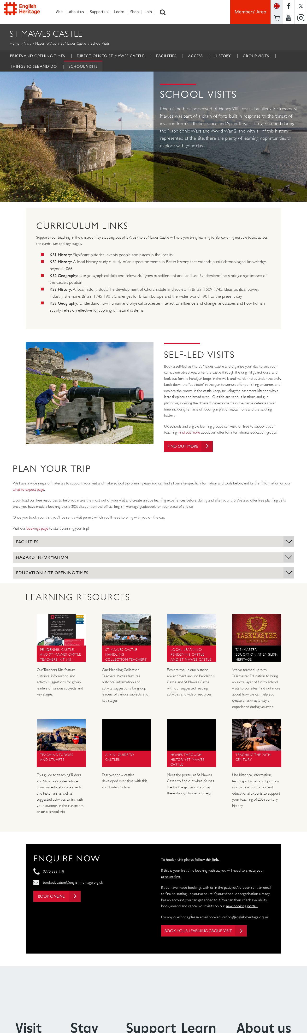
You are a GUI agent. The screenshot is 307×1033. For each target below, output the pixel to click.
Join (149, 12)
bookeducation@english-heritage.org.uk (73, 883)
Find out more (189, 432)
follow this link (206, 860)
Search (164, 12)
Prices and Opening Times (37, 55)
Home (14, 43)
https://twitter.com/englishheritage (301, 6)
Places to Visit (45, 43)
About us (77, 12)
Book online (61, 897)
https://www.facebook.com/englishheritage (289, 6)
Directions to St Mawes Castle (110, 55)
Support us (100, 12)
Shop (135, 12)
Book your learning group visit (209, 931)
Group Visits (256, 55)
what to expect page (28, 490)
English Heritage (26, 10)
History (222, 55)
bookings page (37, 529)
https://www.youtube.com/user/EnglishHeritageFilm (289, 18)
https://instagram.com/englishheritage (301, 18)
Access (195, 55)
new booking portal (241, 906)
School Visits (83, 66)
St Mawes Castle (73, 43)
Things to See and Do (33, 66)
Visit (60, 12)
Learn (120, 12)
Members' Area (250, 12)
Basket (277, 18)
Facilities (166, 55)
